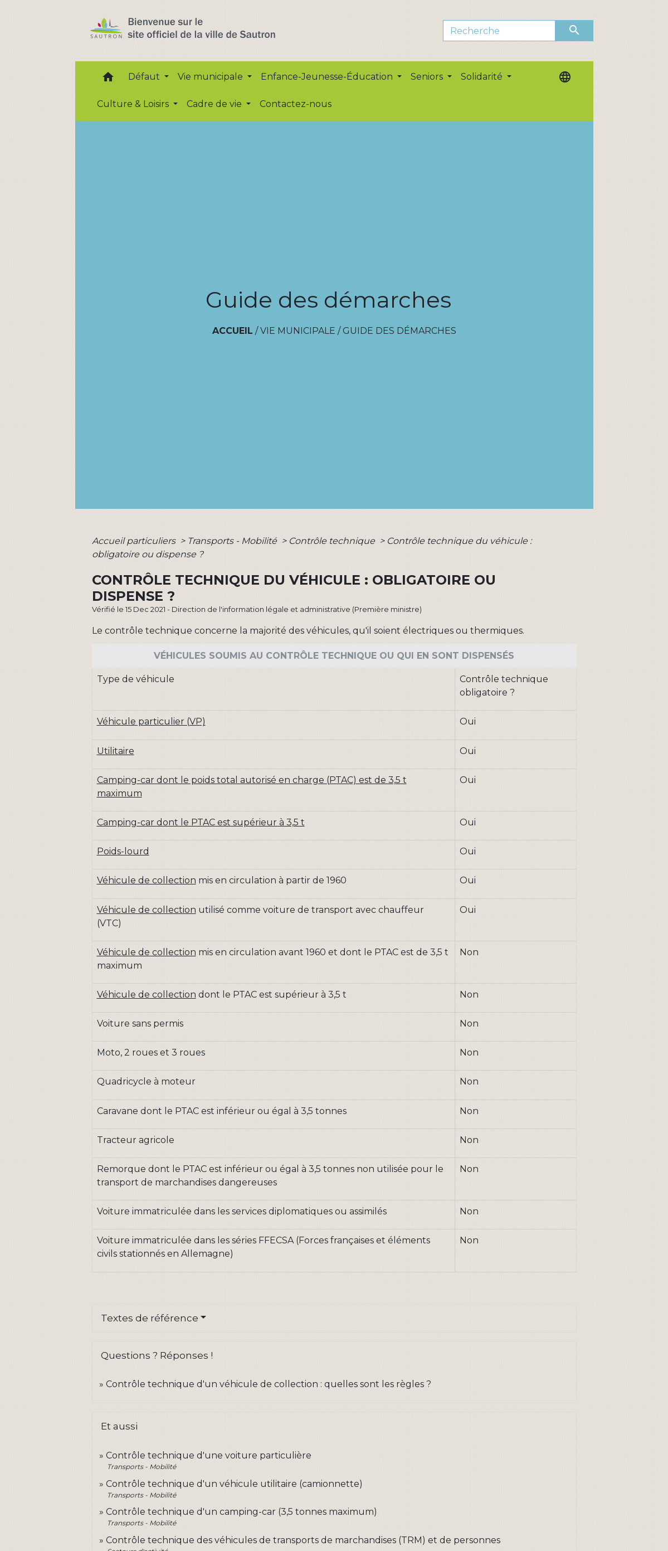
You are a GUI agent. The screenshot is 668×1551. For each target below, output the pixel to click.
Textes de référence (149, 1318)
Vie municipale (297, 330)
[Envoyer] (574, 30)
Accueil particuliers (135, 541)
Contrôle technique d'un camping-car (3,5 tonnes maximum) (241, 1511)
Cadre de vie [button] (215, 104)
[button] (108, 79)
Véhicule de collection (146, 880)
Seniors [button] (428, 76)
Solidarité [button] (483, 76)
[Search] (499, 30)
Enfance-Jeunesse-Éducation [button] (328, 76)
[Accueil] (202, 31)
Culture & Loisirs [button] (134, 104)
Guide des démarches (399, 330)
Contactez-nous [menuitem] (295, 104)
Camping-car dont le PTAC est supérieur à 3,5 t (201, 822)
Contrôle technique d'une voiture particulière (208, 1455)
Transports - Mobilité (233, 541)
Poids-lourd (123, 851)
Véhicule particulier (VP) (151, 721)
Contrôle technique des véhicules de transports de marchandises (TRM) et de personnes (303, 1540)
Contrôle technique (333, 541)
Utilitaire (115, 751)
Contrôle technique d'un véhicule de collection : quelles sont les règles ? (268, 1384)
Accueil (232, 330)
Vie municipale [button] (211, 76)
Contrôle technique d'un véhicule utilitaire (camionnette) (234, 1484)
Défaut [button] (145, 76)
